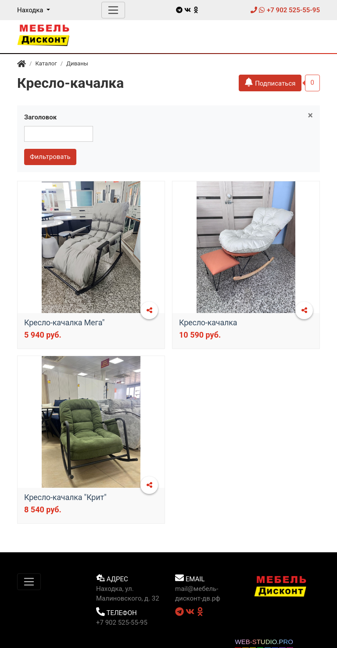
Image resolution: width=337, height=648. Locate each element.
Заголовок (40, 117)
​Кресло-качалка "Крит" (65, 497)
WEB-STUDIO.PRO (264, 641)
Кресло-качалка (208, 322)
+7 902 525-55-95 (285, 10)
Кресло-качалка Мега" (64, 322)
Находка (31, 10)
